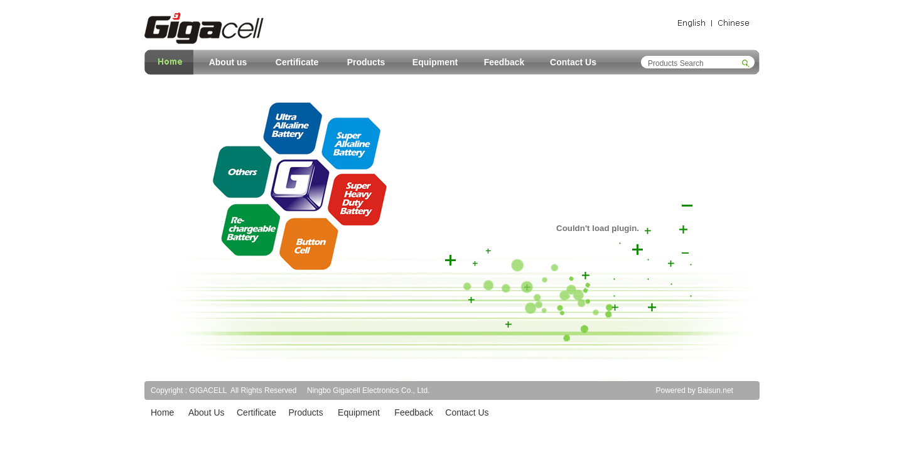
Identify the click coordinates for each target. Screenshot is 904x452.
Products (366, 62)
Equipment (435, 62)
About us (228, 62)
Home (162, 412)
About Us (206, 412)
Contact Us (573, 62)
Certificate (297, 62)
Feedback (504, 62)
